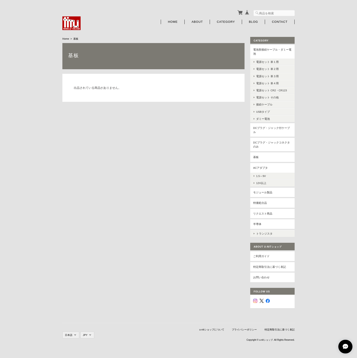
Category (226, 21)
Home (173, 21)
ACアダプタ (260, 166)
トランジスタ (264, 231)
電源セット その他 (267, 96)
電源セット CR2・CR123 (271, 89)
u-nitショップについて (211, 328)
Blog (253, 21)
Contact (280, 21)
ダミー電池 (263, 117)
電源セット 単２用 (267, 68)
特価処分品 (260, 202)
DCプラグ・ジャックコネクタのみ (271, 143)
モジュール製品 (262, 191)
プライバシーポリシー (244, 328)
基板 (256, 156)
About (197, 21)
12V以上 (261, 182)
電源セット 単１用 (267, 61)
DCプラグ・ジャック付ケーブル (271, 129)
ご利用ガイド (261, 254)
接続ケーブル (264, 103)
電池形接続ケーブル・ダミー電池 (272, 50)
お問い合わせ (261, 275)
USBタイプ (263, 110)
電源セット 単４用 (267, 82)
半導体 (257, 223)
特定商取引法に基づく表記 (269, 264)
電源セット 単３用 (267, 75)
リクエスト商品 (262, 212)
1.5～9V (261, 175)
